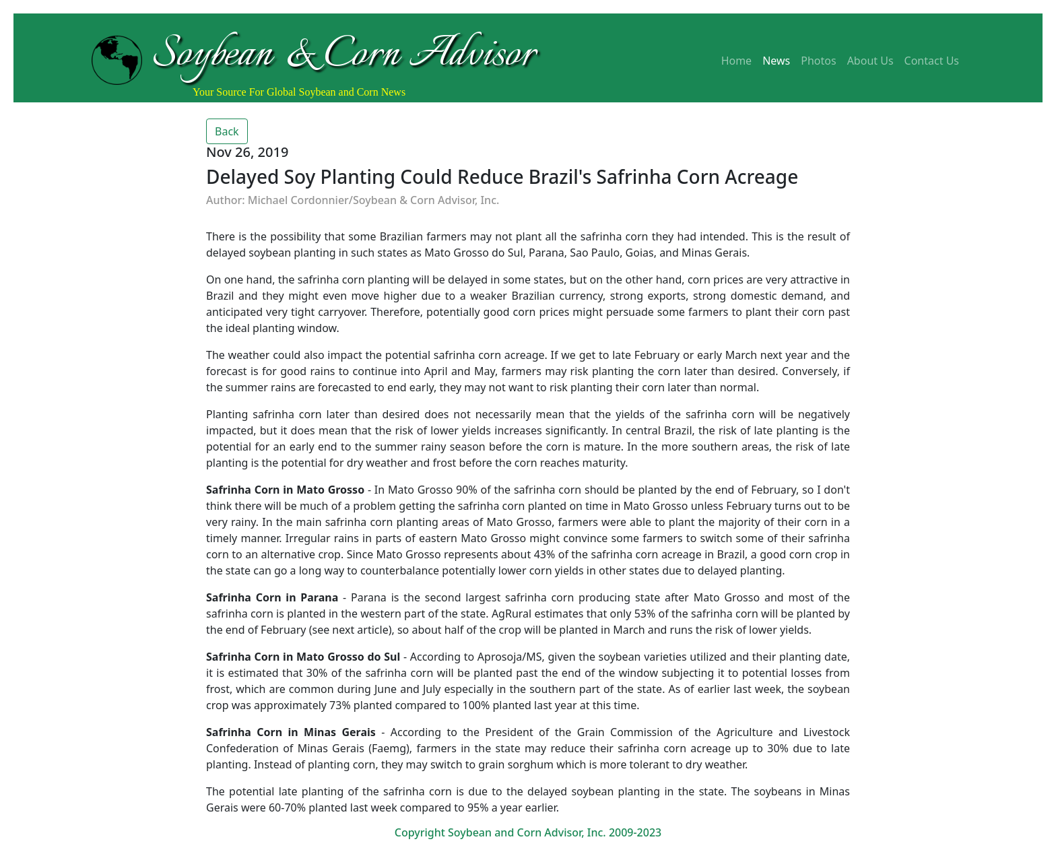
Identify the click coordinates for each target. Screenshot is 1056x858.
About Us (870, 60)
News (776, 60)
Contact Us (931, 60)
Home (736, 60)
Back (227, 131)
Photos (818, 60)
